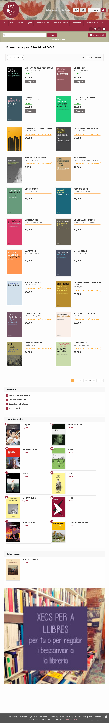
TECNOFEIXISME (81, 189)
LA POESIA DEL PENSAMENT (86, 128)
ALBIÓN (71, 449)
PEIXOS (70, 498)
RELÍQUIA (26, 425)
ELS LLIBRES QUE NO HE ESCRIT (38, 128)
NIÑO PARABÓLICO (29, 449)
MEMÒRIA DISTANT (33, 343)
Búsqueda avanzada (56, 39)
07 (98, 380)
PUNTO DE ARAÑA (75, 425)
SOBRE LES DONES (33, 282)
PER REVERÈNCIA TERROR (35, 158)
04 (85, 380)
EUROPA (28, 97)
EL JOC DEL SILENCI (29, 522)
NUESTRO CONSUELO (30, 560)
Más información (73, 719)
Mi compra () (97, 35)
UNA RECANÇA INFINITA (84, 220)
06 (94, 380)
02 (77, 380)
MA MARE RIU (31, 251)
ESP (82, 10)
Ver (83, 57)
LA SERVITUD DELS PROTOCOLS (39, 68)
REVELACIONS (80, 158)
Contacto (66, 10)
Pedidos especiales (17, 400)
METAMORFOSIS (81, 251)
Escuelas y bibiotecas (18, 404)
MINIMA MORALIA (82, 343)
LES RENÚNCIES (31, 220)
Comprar (30, 81)
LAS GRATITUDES (29, 498)
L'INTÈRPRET (79, 68)
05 (90, 380)
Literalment (14, 408)
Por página (96, 57)
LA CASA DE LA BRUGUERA (78, 522)
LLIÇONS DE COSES (33, 313)
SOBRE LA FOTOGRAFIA (84, 313)
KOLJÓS (70, 474)
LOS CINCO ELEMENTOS (84, 97)
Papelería (21, 23)
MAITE (25, 474)
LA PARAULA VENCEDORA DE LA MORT (87, 283)
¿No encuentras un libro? (20, 395)
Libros (12, 23)
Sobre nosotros (53, 10)
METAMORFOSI (31, 189)
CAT (76, 10)
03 (81, 380)
